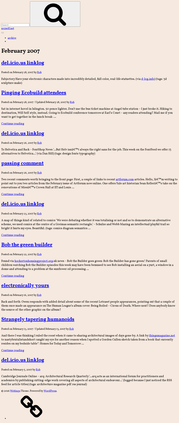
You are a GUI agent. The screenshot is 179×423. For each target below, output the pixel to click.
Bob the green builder (26, 244)
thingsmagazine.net (162, 336)
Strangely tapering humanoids (37, 319)
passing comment (22, 163)
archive (12, 38)
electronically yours (25, 285)
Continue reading (12, 124)
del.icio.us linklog (22, 63)
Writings (15, 391)
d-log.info (147, 79)
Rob (39, 72)
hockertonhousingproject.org (33, 261)
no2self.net (7, 28)
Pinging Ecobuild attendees (33, 92)
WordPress (50, 391)
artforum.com (125, 180)
